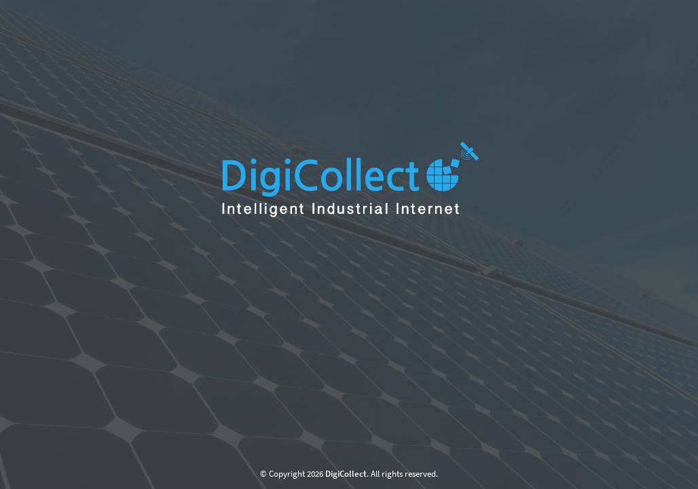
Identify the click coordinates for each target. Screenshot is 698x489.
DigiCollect (346, 473)
